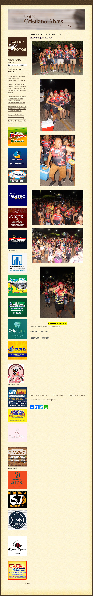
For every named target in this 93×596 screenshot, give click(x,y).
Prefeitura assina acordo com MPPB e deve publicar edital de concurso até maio (17, 109)
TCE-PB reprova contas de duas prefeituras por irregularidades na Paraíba (16, 78)
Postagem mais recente (38, 395)
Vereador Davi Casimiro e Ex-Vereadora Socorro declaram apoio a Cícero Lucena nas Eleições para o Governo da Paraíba (17, 88)
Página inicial (58, 395)
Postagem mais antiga (77, 395)
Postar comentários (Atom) (46, 400)
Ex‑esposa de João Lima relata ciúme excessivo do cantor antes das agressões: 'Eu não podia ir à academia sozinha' (17, 119)
